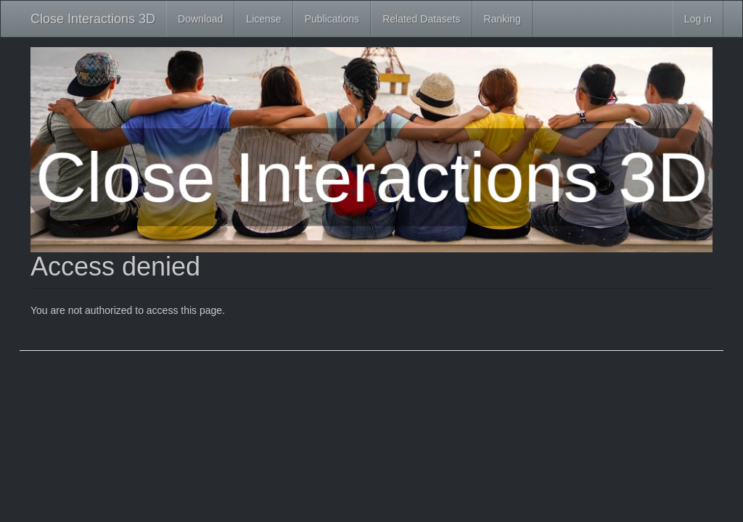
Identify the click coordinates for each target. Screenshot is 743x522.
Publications (332, 19)
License (263, 19)
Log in (698, 19)
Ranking (502, 19)
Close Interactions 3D (92, 19)
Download (200, 19)
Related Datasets (421, 19)
